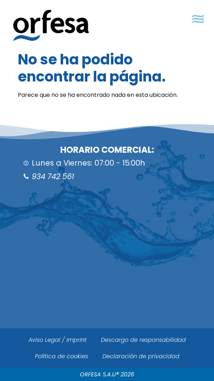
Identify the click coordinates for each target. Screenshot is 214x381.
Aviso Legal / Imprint (58, 340)
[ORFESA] (107, 266)
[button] (198, 19)
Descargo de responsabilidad (143, 340)
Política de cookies (61, 356)
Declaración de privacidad (140, 356)
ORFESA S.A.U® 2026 (107, 374)
